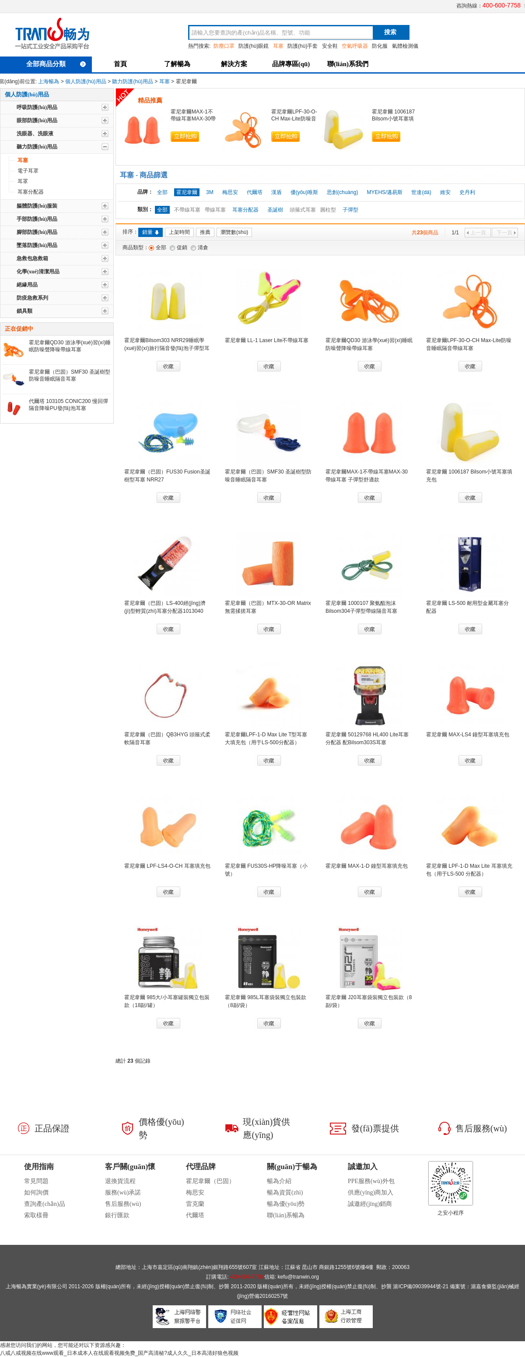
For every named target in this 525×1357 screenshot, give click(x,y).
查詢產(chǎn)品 (44, 1204)
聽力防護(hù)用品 (132, 81)
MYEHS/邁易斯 (384, 192)
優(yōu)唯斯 (304, 192)
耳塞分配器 (31, 192)
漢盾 (276, 192)
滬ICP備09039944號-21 (420, 1286)
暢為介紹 (279, 1181)
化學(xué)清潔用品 (38, 272)
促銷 (182, 247)
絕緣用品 (27, 285)
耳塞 (164, 81)
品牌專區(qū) (291, 63)
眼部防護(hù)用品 (37, 120)
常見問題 (36, 1181)
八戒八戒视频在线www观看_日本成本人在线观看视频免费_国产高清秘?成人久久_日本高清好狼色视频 (119, 1353)
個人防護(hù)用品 (85, 81)
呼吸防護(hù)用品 (37, 107)
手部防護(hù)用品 (37, 219)
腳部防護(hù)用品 (37, 232)
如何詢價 (36, 1192)
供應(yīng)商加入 (370, 1192)
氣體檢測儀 (405, 46)
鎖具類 (24, 311)
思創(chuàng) (342, 192)
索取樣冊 (36, 1215)
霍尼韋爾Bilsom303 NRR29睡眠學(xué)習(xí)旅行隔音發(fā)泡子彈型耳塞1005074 (167, 348)
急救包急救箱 (32, 258)
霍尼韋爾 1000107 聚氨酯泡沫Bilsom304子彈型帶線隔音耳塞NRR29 (361, 611)
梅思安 (230, 192)
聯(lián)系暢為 (285, 1215)
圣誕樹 (275, 210)
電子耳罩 (28, 171)
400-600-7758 (502, 5)
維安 (445, 192)
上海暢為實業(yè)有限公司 (36, 1286)
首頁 (120, 63)
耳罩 (23, 181)
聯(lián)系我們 (347, 63)
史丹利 (467, 192)
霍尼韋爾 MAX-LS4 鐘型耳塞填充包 (467, 735)
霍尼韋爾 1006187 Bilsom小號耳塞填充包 (393, 119)
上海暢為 (48, 81)
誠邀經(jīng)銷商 (370, 1204)
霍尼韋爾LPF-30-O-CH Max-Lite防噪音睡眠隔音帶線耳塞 (294, 119)
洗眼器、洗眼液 (35, 134)
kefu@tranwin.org (298, 1277)
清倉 (203, 247)
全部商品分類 (56, 63)
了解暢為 (177, 63)
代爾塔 (254, 192)
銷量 (150, 232)
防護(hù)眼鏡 (253, 46)
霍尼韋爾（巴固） (210, 1181)
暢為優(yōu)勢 (285, 1204)
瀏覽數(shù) (234, 232)
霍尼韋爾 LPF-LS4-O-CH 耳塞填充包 (167, 866)
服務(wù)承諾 (123, 1192)
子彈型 (350, 210)
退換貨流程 (120, 1181)
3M (210, 192)
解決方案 (234, 63)
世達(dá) (421, 192)
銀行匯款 (117, 1215)
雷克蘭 (195, 1204)
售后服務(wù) (123, 1204)
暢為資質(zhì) (285, 1192)
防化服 (380, 46)
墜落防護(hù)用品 (37, 245)
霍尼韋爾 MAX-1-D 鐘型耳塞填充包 (367, 866)
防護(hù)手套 (302, 46)
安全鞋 (330, 46)
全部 (162, 192)
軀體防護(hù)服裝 (37, 206)
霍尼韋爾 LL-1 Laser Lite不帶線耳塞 (266, 340)
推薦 (205, 232)
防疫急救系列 (32, 298)
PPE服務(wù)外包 (371, 1181)
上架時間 (179, 232)
